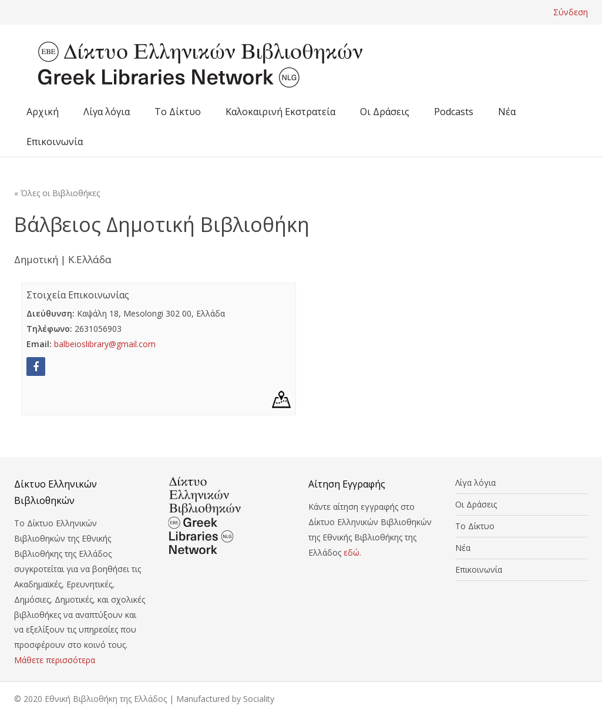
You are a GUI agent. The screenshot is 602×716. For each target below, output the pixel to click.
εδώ (351, 552)
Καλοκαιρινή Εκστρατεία (280, 111)
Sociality (258, 698)
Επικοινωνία (54, 141)
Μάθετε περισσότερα (54, 659)
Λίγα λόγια (106, 111)
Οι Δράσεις (384, 111)
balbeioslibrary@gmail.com (105, 343)
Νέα (507, 111)
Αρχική (42, 111)
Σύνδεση (570, 12)
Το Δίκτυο (177, 111)
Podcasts (453, 111)
